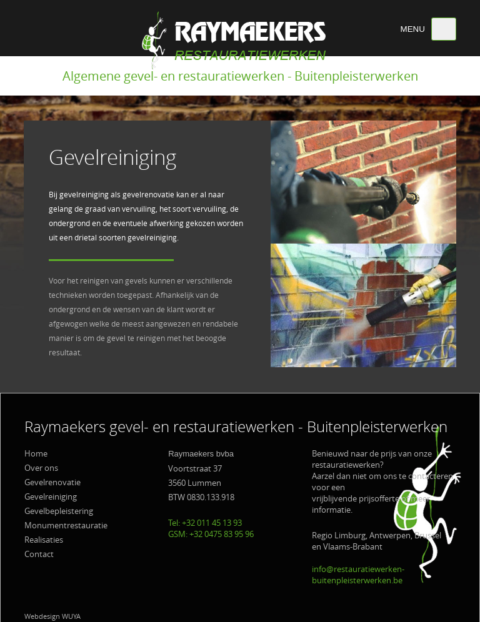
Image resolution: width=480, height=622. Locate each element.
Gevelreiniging (50, 496)
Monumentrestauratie (66, 525)
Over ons (41, 467)
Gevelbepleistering (58, 510)
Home (36, 453)
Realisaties (43, 539)
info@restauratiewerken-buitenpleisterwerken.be (358, 574)
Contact (39, 554)
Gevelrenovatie (52, 482)
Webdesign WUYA (52, 616)
